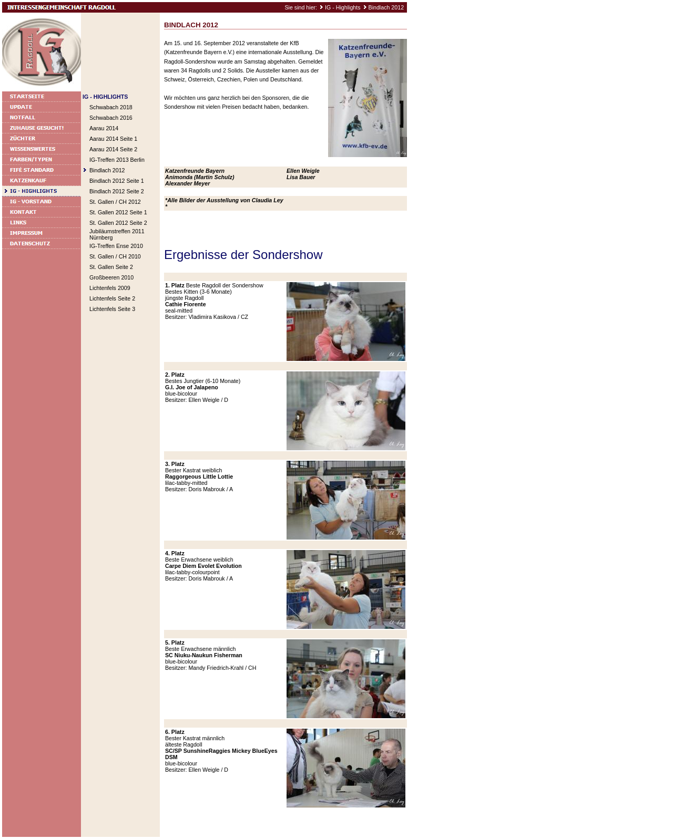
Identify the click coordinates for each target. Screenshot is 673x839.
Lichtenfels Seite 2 (112, 298)
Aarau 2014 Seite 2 (113, 149)
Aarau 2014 (103, 128)
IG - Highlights (343, 7)
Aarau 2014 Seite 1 (113, 139)
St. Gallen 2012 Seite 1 (118, 212)
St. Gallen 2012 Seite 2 (118, 223)
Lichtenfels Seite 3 (112, 309)
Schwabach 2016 (110, 118)
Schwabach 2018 (110, 107)
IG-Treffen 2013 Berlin (117, 160)
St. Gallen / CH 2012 (115, 202)
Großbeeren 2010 (111, 277)
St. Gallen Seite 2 (111, 267)
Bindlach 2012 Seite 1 (116, 181)
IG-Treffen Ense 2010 (116, 246)
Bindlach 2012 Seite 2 (116, 191)
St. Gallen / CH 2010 (115, 256)
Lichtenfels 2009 (109, 288)
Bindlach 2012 (386, 7)
